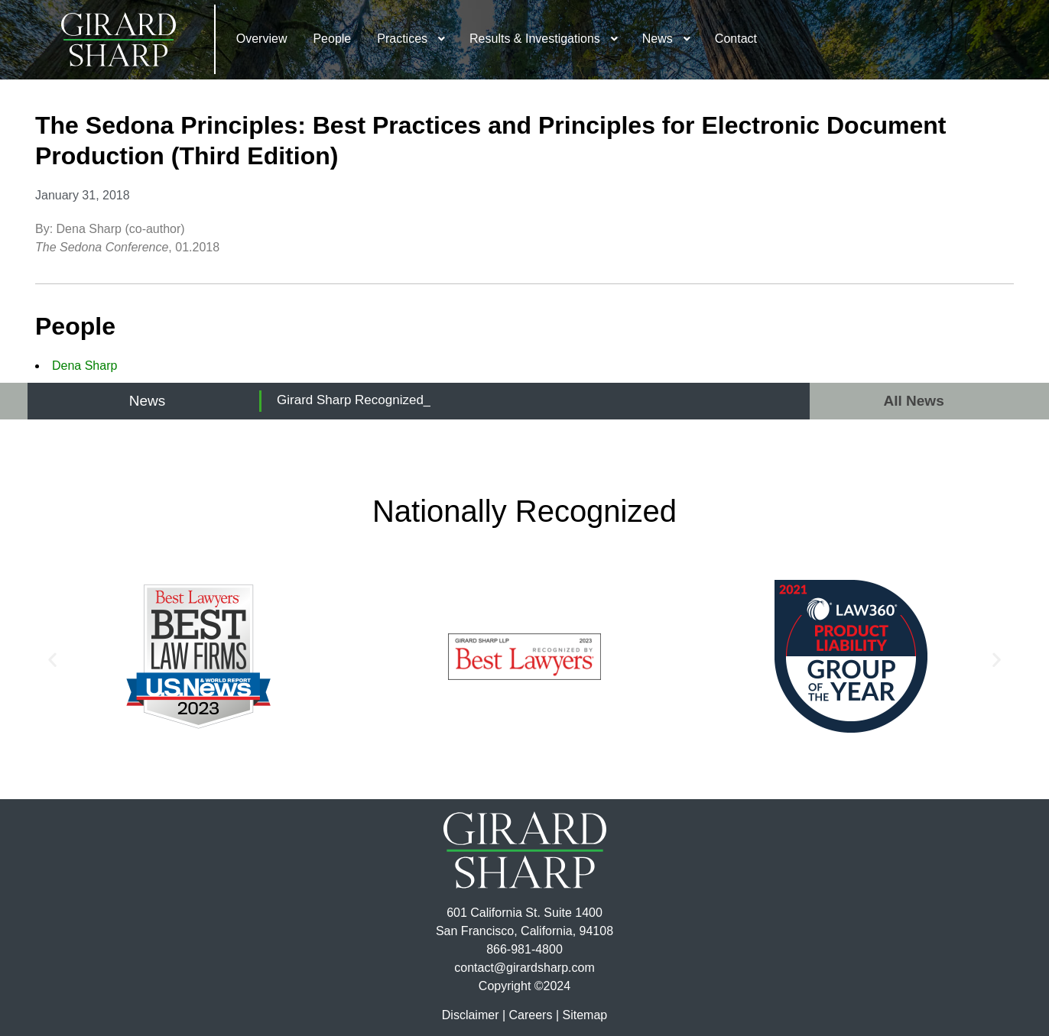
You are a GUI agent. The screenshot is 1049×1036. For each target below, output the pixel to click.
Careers (531, 1014)
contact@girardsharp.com (524, 967)
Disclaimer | (473, 1014)
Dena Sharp (84, 365)
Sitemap (584, 1014)
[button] (52, 659)
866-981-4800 (524, 949)
